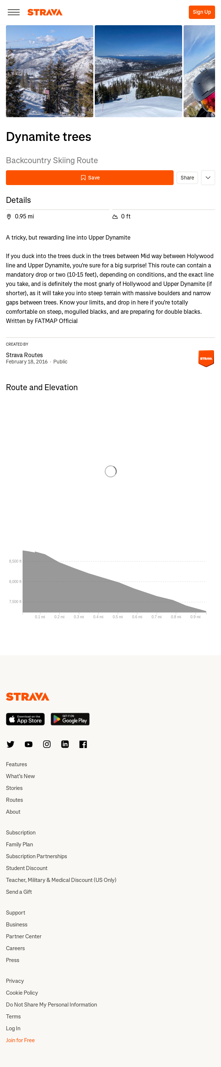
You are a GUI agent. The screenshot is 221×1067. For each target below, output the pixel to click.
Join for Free (20, 1040)
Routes (14, 800)
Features (16, 764)
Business (16, 924)
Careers (15, 948)
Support (15, 912)
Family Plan (19, 844)
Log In (13, 1028)
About (13, 812)
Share (187, 177)
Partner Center (23, 936)
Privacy (15, 981)
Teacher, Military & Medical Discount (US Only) (61, 880)
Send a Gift (19, 892)
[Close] (13, 12)
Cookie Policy (22, 993)
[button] (49, 71)
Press (12, 960)
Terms (13, 1016)
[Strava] (45, 12)
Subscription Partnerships (36, 856)
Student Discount (26, 868)
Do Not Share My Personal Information (51, 1004)
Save (90, 177)
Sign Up (202, 12)
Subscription (21, 832)
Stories (14, 788)
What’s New (20, 776)
